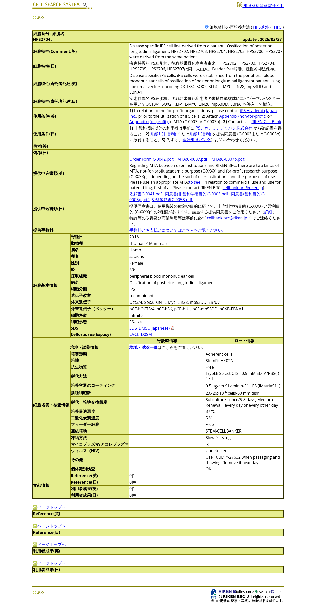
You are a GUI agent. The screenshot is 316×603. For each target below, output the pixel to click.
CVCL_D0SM (140, 334)
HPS (277, 27)
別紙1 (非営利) (163, 134)
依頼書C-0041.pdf (146, 194)
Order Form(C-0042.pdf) (152, 159)
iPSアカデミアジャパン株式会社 (224, 128)
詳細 (268, 212)
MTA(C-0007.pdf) (193, 159)
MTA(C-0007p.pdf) (229, 159)
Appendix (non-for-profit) (243, 116)
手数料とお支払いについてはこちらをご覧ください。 (177, 230)
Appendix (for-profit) (149, 121)
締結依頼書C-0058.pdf (172, 199)
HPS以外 (261, 27)
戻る (38, 17)
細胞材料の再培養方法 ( (229, 27)
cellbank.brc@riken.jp (243, 187)
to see (194, 182)
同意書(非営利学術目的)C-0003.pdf (197, 194)
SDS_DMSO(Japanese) (149, 328)
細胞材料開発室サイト (260, 5)
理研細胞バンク (197, 139)
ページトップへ (49, 507)
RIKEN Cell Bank (266, 121)
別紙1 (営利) (200, 134)
